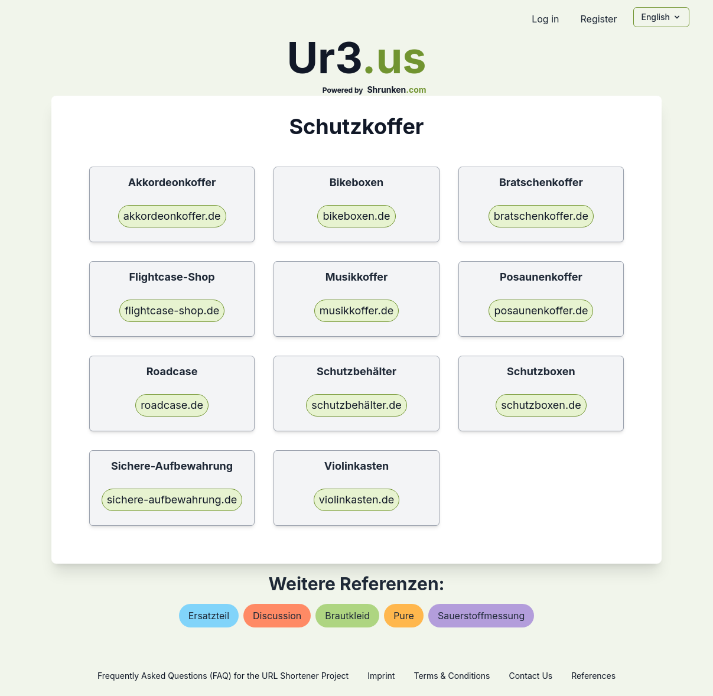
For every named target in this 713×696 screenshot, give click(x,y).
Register (598, 19)
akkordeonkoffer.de (172, 216)
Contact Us (530, 676)
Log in (545, 19)
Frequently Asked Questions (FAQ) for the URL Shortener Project (223, 676)
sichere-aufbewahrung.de (172, 499)
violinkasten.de (357, 499)
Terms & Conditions (452, 676)
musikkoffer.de (356, 310)
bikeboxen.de (356, 216)
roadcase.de (172, 405)
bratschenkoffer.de (541, 216)
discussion (277, 616)
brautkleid (347, 616)
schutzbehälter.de (356, 405)
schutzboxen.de (541, 405)
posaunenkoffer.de (541, 310)
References (593, 676)
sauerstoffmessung (481, 616)
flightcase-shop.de (172, 310)
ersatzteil (208, 616)
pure (403, 616)
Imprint (381, 676)
